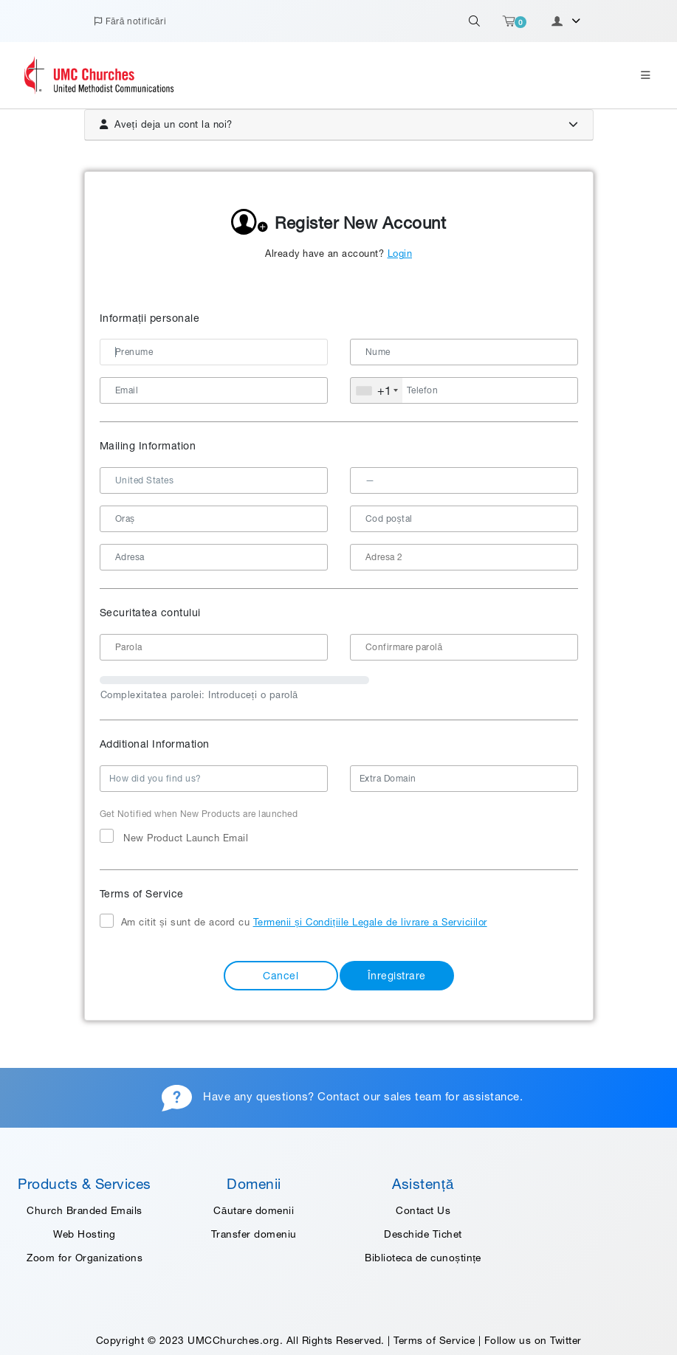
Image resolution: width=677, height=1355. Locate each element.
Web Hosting (84, 1234)
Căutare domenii (253, 1210)
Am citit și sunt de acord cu (293, 921)
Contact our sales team (379, 1096)
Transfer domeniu (254, 1234)
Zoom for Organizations (84, 1257)
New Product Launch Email (174, 836)
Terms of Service (434, 1340)
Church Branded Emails (84, 1210)
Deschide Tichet (423, 1234)
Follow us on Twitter (533, 1340)
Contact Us (423, 1210)
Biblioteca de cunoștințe (423, 1257)
